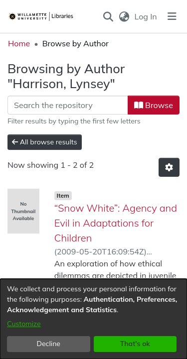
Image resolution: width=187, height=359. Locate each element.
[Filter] (67, 105)
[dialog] (93, 319)
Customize (24, 323)
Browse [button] (153, 105)
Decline (49, 343)
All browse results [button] (44, 141)
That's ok (135, 343)
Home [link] (19, 43)
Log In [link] (146, 16)
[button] (108, 16)
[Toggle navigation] (172, 16)
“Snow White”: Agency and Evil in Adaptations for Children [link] (115, 223)
